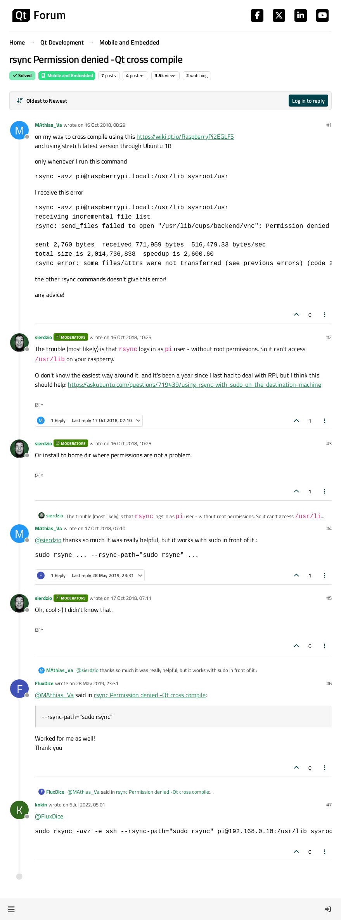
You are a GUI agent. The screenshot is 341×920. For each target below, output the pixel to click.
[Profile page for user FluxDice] (19, 688)
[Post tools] (325, 314)
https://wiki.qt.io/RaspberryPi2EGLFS (185, 136)
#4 (329, 528)
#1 (329, 125)
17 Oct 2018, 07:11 (131, 598)
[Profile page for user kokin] (19, 810)
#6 (329, 683)
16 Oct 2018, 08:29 (105, 125)
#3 (329, 443)
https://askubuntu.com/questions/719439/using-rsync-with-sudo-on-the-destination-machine (194, 384)
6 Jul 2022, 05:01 (87, 804)
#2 (329, 337)
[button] (11, 909)
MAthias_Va (48, 125)
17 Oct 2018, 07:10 (105, 528)
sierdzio (43, 337)
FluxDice (44, 683)
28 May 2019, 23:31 (97, 683)
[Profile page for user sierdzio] (19, 342)
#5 (329, 598)
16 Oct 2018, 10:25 (131, 337)
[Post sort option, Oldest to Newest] (42, 101)
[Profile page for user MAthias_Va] (19, 130)
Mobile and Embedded (66, 75)
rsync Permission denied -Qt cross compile (150, 694)
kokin (41, 804)
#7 (329, 804)
